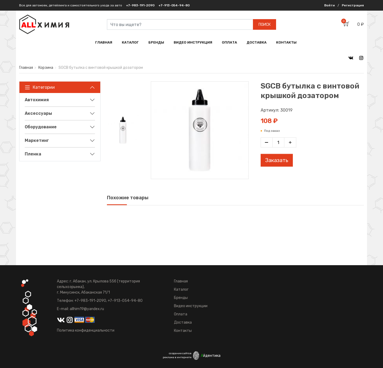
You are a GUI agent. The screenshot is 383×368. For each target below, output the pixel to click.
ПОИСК (264, 24)
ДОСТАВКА (257, 42)
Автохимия (37, 99)
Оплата (180, 314)
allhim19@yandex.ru (87, 309)
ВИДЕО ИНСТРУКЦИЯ (193, 42)
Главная (26, 67)
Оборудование (41, 126)
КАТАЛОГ (130, 42)
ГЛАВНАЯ (103, 42)
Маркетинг (37, 140)
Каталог (181, 289)
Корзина (45, 67)
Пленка (33, 153)
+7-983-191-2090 (140, 5)
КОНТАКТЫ (286, 42)
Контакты (183, 330)
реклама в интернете (177, 357)
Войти (329, 5)
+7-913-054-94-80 (174, 5)
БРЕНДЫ (156, 42)
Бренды (181, 297)
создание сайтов (180, 353)
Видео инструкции (190, 306)
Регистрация (353, 5)
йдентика (210, 355)
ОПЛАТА (229, 42)
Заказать (276, 160)
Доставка (183, 322)
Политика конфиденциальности (85, 330)
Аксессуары (38, 113)
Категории (40, 87)
